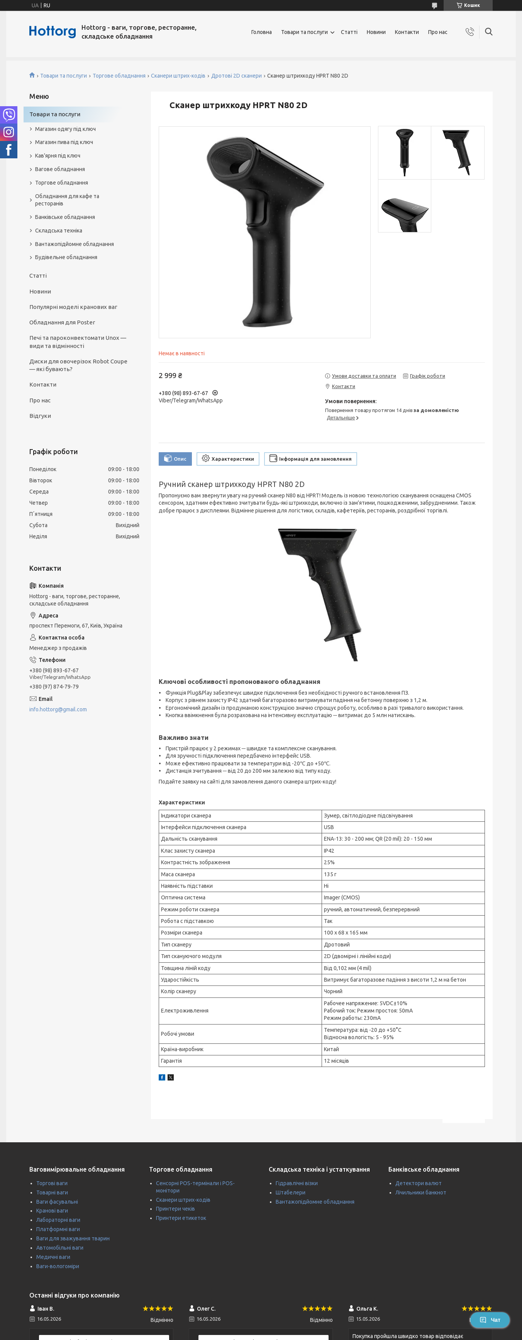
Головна (261, 32)
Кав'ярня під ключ (57, 156)
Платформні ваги (58, 1229)
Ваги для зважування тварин (73, 1238)
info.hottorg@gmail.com (58, 709)
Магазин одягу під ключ (65, 129)
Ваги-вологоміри (57, 1266)
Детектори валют (418, 1183)
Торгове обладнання (119, 76)
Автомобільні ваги (59, 1248)
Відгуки (40, 415)
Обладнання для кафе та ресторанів (67, 200)
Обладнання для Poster (62, 322)
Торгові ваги (52, 1183)
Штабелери (290, 1192)
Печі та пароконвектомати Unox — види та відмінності (77, 341)
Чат (490, 1319)
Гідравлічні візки (297, 1183)
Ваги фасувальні (57, 1202)
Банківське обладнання (65, 217)
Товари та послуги (304, 32)
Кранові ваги (52, 1211)
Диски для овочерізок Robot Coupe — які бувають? (78, 365)
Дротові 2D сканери (236, 76)
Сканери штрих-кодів (178, 76)
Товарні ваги (52, 1192)
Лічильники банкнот (420, 1192)
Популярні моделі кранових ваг (73, 307)
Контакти (407, 32)
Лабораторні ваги (58, 1220)
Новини (376, 32)
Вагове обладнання (60, 169)
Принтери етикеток (181, 1218)
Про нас (437, 32)
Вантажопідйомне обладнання (74, 244)
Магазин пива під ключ (64, 142)
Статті (349, 32)
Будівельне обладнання (66, 257)
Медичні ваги (53, 1257)
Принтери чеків (175, 1209)
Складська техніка (58, 230)
